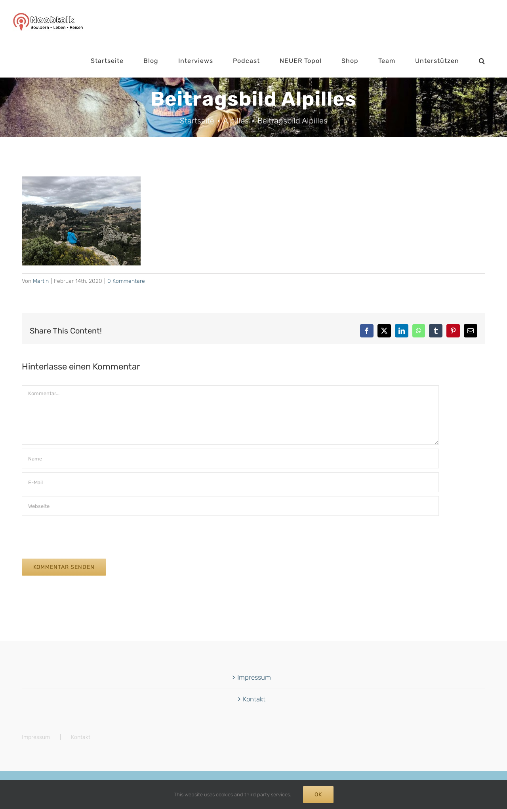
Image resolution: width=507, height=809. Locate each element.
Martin (41, 281)
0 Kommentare (126, 281)
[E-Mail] (230, 482)
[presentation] (82, 535)
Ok (318, 794)
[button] (482, 61)
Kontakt (254, 699)
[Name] (230, 458)
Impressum (254, 677)
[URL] (230, 506)
